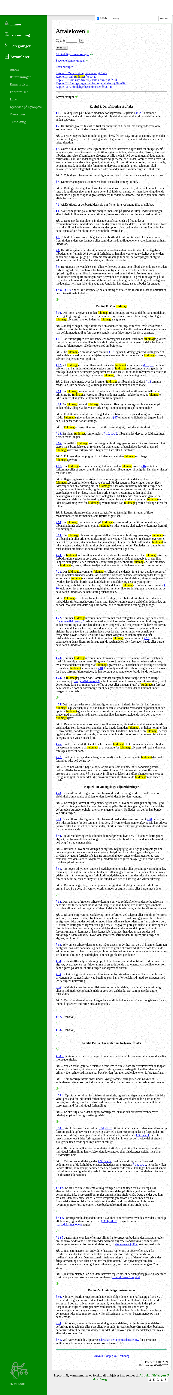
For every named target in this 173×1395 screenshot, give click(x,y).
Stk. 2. (59, 135)
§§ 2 (138, 112)
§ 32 (58, 901)
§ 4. (58, 181)
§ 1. (58, 112)
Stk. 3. (59, 427)
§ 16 (143, 466)
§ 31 (58, 868)
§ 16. (59, 443)
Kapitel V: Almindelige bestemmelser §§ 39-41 (84, 86)
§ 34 (58, 961)
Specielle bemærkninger (70, 60)
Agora (14, 69)
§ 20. (59, 555)
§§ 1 (65, 289)
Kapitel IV (88, 1043)
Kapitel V (94, 1290)
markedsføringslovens (69, 1224)
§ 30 (58, 835)
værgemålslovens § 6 (87, 681)
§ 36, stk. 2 (104, 1161)
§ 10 (58, 312)
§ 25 (58, 704)
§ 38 (58, 1030)
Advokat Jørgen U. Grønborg (111, 1355)
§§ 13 (146, 365)
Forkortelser (19, 92)
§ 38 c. (60, 1128)
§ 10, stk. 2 (110, 433)
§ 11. (59, 338)
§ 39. (59, 1296)
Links (14, 99)
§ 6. (58, 211)
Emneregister (20, 84)
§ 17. (59, 466)
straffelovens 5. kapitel (126, 1277)
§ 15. (59, 433)
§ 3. (58, 148)
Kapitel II (102, 306)
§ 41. (59, 1339)
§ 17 (115, 417)
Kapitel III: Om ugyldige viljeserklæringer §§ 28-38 (87, 80)
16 (151, 365)
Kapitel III (91, 786)
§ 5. (58, 204)
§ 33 (58, 944)
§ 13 (148, 381)
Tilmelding (18, 122)
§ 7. (58, 237)
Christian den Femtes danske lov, (119, 1339)
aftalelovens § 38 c (126, 1244)
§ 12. (59, 365)
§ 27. (59, 757)
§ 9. (58, 266)
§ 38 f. (59, 1237)
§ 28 (58, 793)
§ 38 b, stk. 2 (109, 1221)
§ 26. (59, 744)
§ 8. (58, 250)
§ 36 (58, 987)
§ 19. (59, 535)
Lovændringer (64, 66)
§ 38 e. (60, 1217)
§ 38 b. (60, 1095)
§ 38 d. (60, 1187)
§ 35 (58, 974)
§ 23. (59, 658)
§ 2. (58, 126)
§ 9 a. (59, 289)
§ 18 (111, 352)
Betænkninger (20, 77)
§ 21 (58, 571)
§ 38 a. (60, 1056)
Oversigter (17, 114)
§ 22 (58, 618)
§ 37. (59, 1016)
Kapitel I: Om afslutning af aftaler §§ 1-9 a (81, 73)
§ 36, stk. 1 (105, 1128)
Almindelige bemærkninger (72, 54)
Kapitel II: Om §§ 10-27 (76, 76)
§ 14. (59, 404)
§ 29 (58, 819)
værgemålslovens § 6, (72, 621)
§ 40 (58, 1323)
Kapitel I (95, 106)
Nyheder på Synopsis (26, 107)
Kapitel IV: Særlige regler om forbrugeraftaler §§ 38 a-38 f (91, 83)
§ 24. (59, 677)
